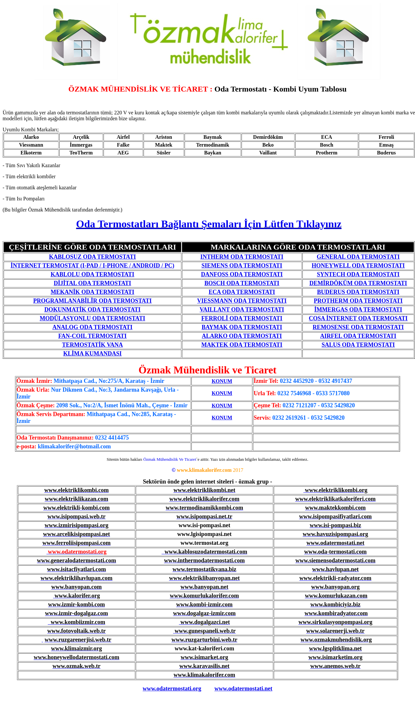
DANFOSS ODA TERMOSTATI (242, 274)
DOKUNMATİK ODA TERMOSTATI (92, 309)
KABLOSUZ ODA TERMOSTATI (92, 257)
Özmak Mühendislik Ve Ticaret (169, 459)
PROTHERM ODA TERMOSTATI (358, 300)
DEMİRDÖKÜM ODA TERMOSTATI (358, 283)
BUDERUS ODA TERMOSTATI (358, 292)
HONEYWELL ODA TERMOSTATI (358, 265)
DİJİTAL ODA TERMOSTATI (92, 283)
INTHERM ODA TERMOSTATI (242, 257)
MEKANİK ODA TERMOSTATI (92, 292)
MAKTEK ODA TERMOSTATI (242, 344)
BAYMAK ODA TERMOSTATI (241, 327)
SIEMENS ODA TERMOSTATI (241, 265)
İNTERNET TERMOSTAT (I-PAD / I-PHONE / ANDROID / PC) (92, 265)
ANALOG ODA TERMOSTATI (92, 327)
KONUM (222, 381)
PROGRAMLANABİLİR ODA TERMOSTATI (92, 300)
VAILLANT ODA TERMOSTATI (242, 309)
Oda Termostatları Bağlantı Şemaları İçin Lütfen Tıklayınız (208, 224)
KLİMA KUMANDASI (92, 353)
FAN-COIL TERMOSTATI (92, 336)
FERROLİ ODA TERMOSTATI (242, 318)
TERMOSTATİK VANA (92, 344)
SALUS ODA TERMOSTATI (358, 344)
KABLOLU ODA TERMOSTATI (92, 274)
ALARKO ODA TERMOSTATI (242, 336)
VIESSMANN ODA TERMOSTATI (242, 300)
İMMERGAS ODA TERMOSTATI (358, 309)
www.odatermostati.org (172, 688)
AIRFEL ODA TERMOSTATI (358, 336)
